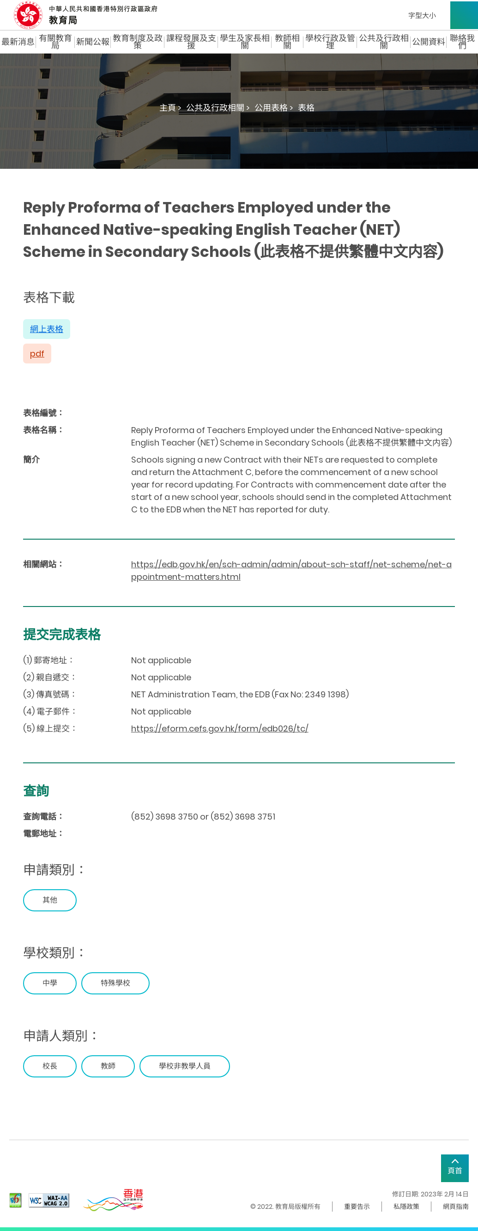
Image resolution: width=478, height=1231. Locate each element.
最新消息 (18, 42)
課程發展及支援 (191, 42)
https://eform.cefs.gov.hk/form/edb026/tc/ (220, 728)
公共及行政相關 (384, 42)
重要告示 (357, 1206)
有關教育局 (55, 42)
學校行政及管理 (330, 42)
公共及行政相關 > (218, 107)
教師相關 (287, 42)
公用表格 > (273, 107)
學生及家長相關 (245, 42)
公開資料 (428, 42)
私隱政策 (406, 1206)
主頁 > (170, 107)
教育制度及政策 (138, 42)
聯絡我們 (462, 42)
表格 (306, 107)
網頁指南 (456, 1206)
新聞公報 (92, 42)
